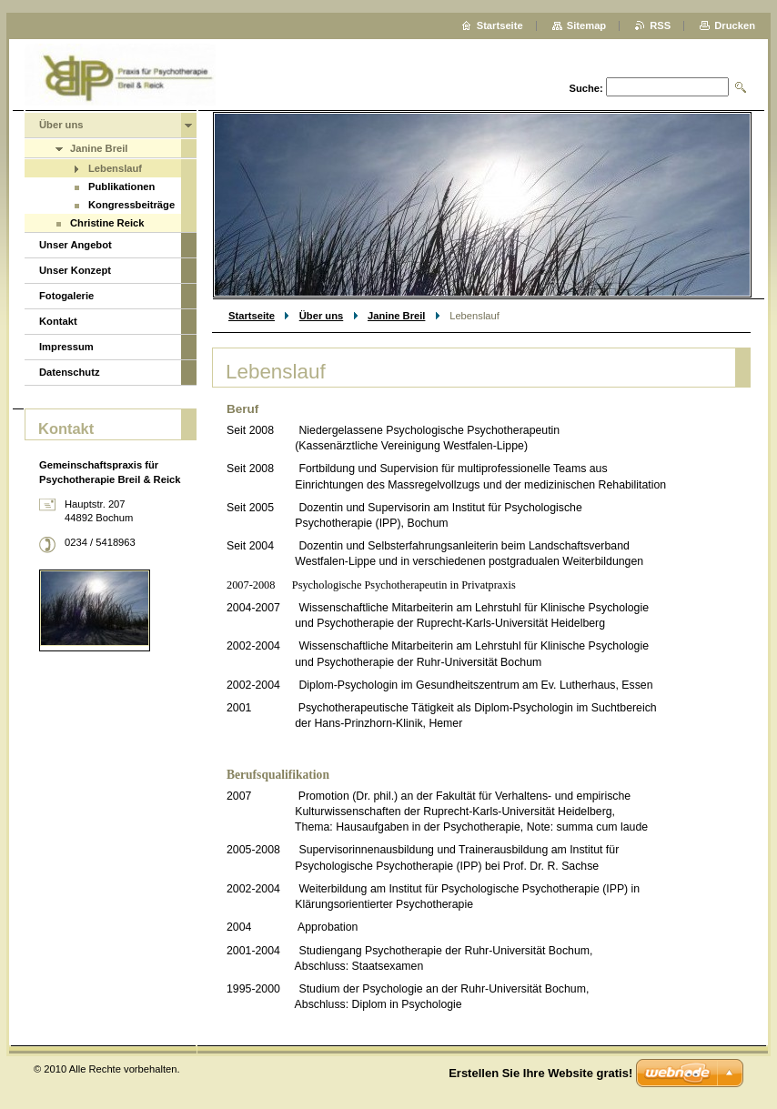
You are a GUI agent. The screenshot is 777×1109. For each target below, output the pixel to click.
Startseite (251, 315)
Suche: (585, 88)
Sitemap (587, 25)
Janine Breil (396, 315)
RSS (660, 25)
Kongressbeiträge (131, 204)
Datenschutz (69, 372)
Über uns (321, 315)
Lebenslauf (115, 168)
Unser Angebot (75, 244)
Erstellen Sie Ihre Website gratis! (540, 1073)
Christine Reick (107, 222)
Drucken (734, 25)
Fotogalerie (66, 295)
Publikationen (121, 186)
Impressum (66, 346)
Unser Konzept (75, 270)
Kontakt (58, 321)
